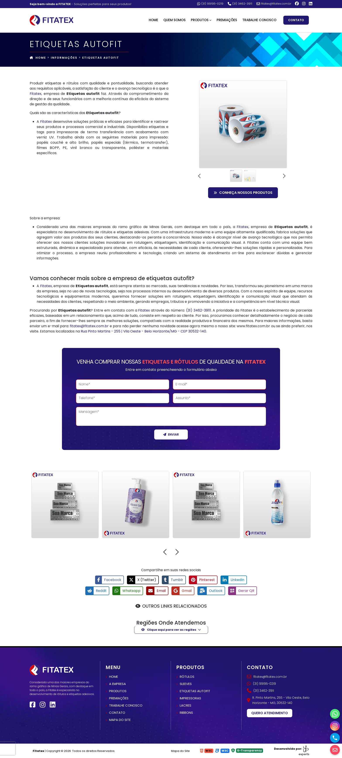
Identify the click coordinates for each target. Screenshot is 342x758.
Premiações (227, 20)
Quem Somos (174, 20)
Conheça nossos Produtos (243, 192)
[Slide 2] (250, 176)
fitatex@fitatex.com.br (273, 3)
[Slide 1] (236, 176)
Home (153, 20)
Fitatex (35, 93)
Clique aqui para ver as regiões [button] (168, 630)
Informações (64, 58)
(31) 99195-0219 (210, 3)
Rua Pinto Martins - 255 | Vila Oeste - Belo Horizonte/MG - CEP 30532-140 (143, 331)
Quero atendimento (269, 713)
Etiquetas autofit (195, 691)
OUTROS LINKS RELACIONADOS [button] (174, 606)
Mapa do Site (180, 751)
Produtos (118, 691)
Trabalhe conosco (125, 705)
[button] (200, 176)
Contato (296, 20)
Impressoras (190, 698)
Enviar (171, 434)
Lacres (185, 705)
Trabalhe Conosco (259, 20)
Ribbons (186, 712)
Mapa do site (120, 719)
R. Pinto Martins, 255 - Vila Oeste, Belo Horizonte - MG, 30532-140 (278, 700)
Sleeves (186, 683)
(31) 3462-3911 (240, 3)
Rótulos (187, 676)
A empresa (117, 683)
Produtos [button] (200, 20)
